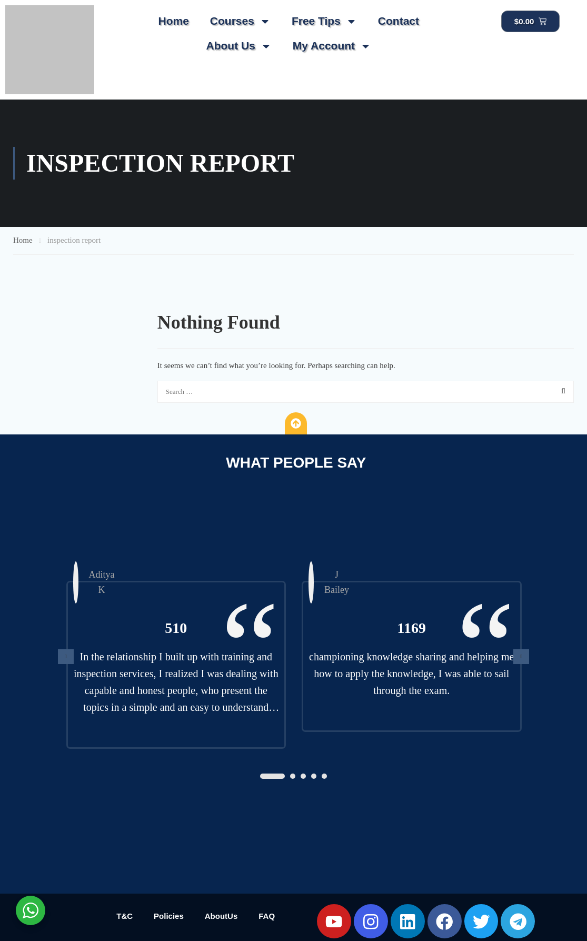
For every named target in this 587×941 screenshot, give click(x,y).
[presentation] (66, 656)
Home (173, 21)
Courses (240, 21)
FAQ (266, 916)
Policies (169, 916)
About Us (238, 46)
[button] (272, 776)
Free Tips (324, 21)
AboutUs (221, 916)
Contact (398, 21)
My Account (332, 46)
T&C (124, 916)
